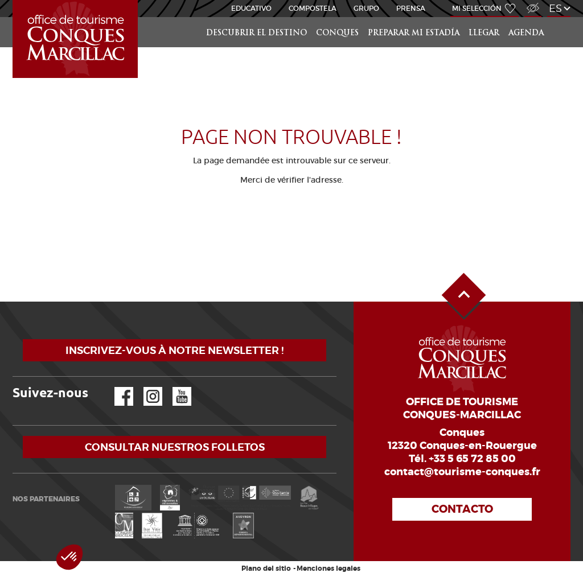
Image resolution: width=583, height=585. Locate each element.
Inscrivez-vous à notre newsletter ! (174, 350)
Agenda (526, 33)
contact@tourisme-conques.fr (462, 472)
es (555, 8)
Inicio (14, 0)
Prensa (410, 8)
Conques (337, 33)
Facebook (116, 387)
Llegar (484, 33)
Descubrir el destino (256, 33)
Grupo (366, 8)
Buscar (559, 17)
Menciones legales (328, 568)
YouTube (174, 387)
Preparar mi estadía (413, 33)
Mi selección (477, 8)
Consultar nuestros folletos (175, 447)
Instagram (144, 387)
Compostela (312, 8)
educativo (251, 8)
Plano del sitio (266, 568)
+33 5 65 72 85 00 (472, 458)
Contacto (462, 509)
